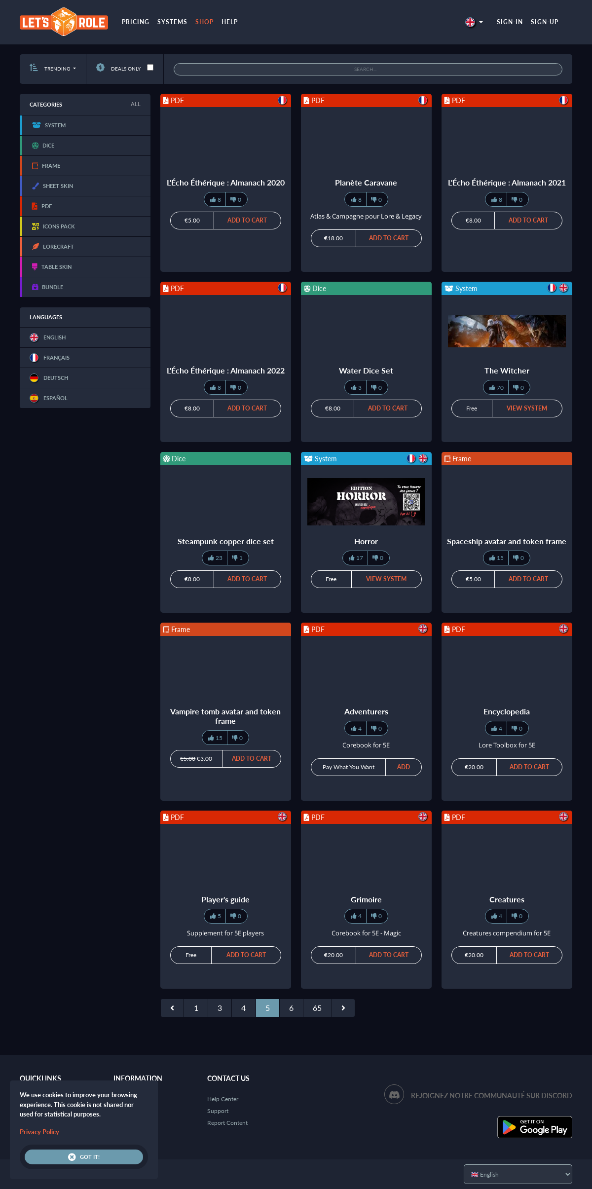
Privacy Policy (39, 1132)
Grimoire (366, 899)
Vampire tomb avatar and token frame (225, 715)
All (136, 104)
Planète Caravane (366, 182)
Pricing (135, 22)
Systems (172, 22)
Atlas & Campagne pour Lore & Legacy (366, 216)
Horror (366, 541)
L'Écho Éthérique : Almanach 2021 (507, 182)
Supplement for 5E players (225, 933)
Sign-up (544, 22)
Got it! (84, 1157)
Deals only (118, 69)
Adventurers (366, 711)
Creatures (506, 899)
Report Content (227, 1122)
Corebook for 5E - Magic (366, 933)
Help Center (222, 1099)
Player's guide (225, 899)
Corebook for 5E (366, 745)
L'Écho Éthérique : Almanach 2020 (226, 182)
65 (317, 1007)
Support (217, 1111)
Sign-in (510, 22)
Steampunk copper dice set (226, 541)
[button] (474, 22)
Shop (204, 22)
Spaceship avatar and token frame (506, 541)
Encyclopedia (506, 711)
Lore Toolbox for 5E (507, 745)
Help (230, 22)
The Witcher (506, 370)
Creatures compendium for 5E (507, 933)
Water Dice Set (366, 370)
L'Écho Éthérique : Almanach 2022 (226, 370)
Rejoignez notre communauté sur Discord (491, 1095)
